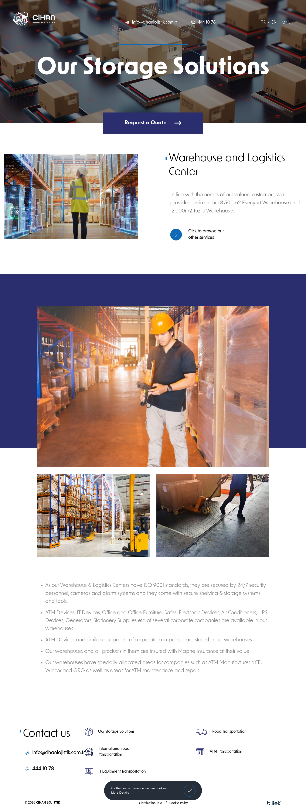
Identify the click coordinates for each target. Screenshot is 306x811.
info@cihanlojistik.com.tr (151, 22)
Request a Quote (153, 123)
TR (263, 22)
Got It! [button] (189, 787)
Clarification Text (151, 803)
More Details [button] (120, 792)
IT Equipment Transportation (115, 771)
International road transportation (107, 752)
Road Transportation (221, 732)
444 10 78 (203, 22)
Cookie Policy (178, 803)
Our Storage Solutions (110, 732)
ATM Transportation (219, 751)
